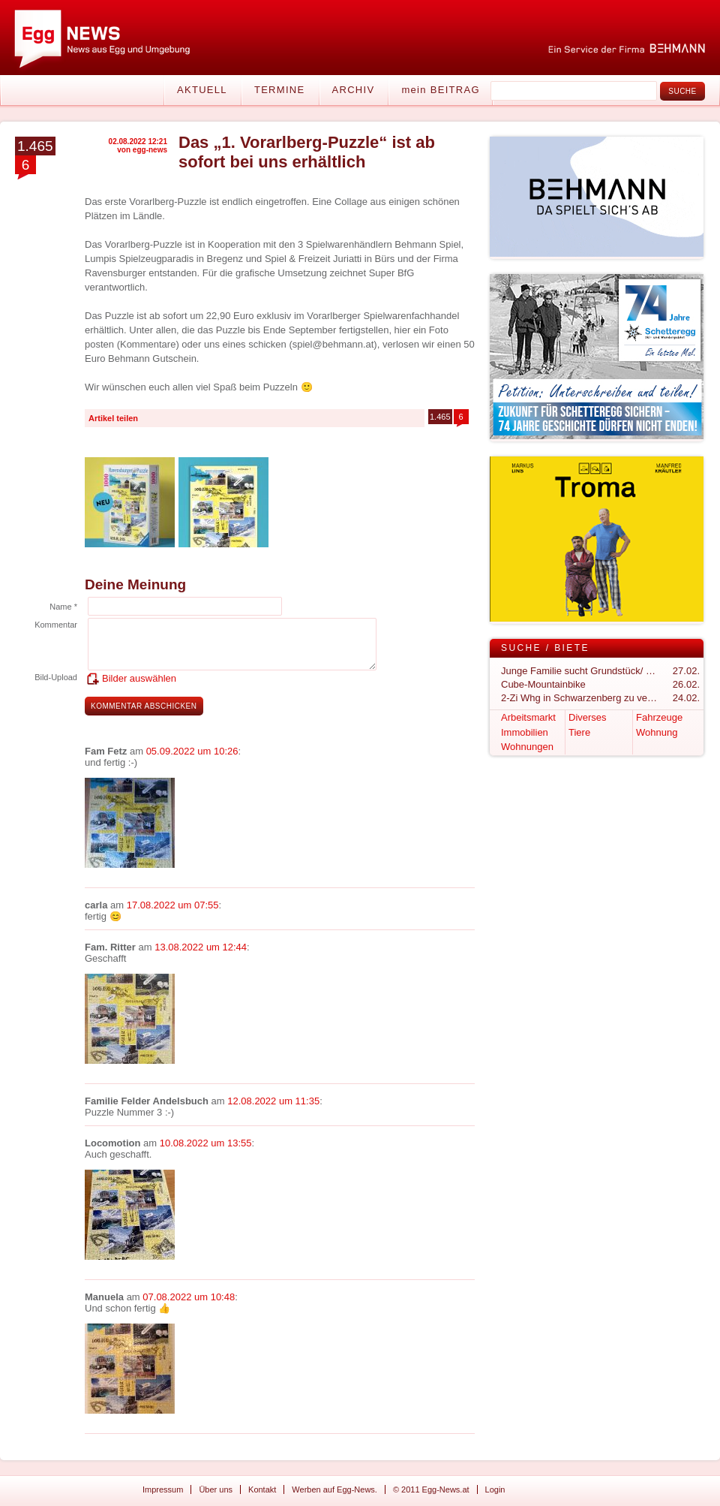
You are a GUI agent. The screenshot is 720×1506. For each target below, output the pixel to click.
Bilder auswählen (139, 678)
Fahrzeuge (659, 717)
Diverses (587, 717)
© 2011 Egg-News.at (431, 1489)
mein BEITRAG (440, 89)
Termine (279, 89)
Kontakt (262, 1489)
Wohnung (656, 732)
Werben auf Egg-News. (334, 1489)
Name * (63, 606)
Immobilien (524, 732)
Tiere (579, 732)
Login (495, 1489)
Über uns (215, 1489)
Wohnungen (527, 746)
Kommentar (55, 624)
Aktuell (202, 89)
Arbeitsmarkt (528, 717)
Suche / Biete (545, 648)
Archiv (353, 89)
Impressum (162, 1489)
